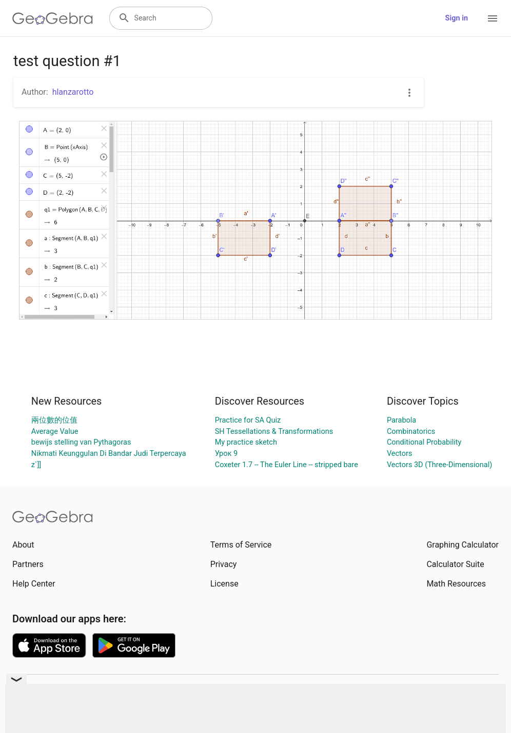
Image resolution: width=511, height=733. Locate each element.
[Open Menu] (492, 18)
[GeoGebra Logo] (52, 18)
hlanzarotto (73, 92)
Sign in (456, 18)
